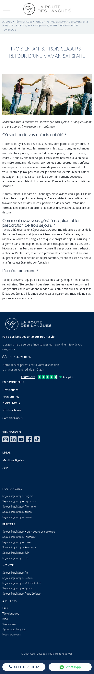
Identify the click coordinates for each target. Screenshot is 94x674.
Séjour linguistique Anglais (17, 496)
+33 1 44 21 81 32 (24, 667)
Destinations (10, 390)
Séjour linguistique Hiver (16, 542)
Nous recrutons (11, 634)
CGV (5, 468)
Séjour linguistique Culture (17, 578)
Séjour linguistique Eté (15, 558)
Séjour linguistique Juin (15, 552)
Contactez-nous (12, 418)
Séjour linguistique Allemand (19, 506)
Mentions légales (13, 460)
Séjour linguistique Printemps (19, 547)
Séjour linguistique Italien (17, 511)
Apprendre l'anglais (14, 629)
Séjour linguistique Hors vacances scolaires (28, 531)
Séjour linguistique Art (15, 572)
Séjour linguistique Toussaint (18, 537)
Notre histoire (11, 402)
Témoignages (24, 21)
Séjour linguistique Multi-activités (21, 583)
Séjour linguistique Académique (21, 593)
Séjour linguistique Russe (17, 517)
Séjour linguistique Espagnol (19, 501)
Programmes (11, 396)
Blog (5, 618)
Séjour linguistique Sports (17, 588)
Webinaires (9, 624)
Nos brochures (11, 410)
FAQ (5, 608)
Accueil (7, 21)
